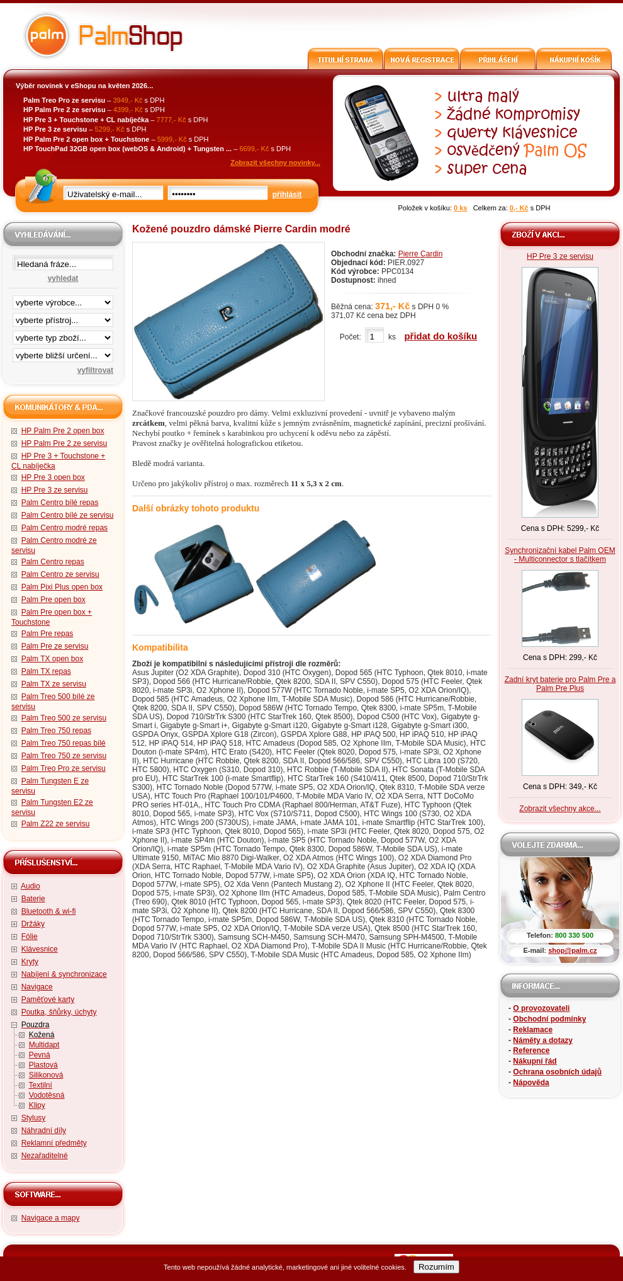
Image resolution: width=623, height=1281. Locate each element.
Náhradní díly (43, 1130)
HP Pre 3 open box (53, 477)
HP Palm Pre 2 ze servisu (64, 443)
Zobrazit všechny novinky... (275, 162)
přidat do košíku (440, 336)
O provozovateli (541, 1008)
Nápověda (531, 1082)
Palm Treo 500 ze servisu (63, 718)
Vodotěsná (47, 1095)
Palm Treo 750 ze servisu (63, 755)
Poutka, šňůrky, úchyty (59, 1012)
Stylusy (33, 1117)
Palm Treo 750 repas (56, 730)
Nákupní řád (534, 1061)
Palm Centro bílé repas (60, 502)
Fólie (29, 936)
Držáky (33, 923)
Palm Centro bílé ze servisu (67, 515)
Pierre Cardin (420, 253)
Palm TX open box (52, 658)
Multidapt (44, 1044)
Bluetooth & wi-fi (48, 911)
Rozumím (436, 1267)
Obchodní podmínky (549, 1019)
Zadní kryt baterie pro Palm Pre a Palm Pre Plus (560, 684)
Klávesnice (39, 949)
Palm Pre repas (47, 633)
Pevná (39, 1054)
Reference (531, 1050)
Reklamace (533, 1029)
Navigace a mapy (50, 1218)
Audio (30, 886)
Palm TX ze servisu (53, 684)
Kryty (29, 961)
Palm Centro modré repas (64, 527)
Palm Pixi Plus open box (62, 587)
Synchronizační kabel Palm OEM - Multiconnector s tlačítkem (560, 555)
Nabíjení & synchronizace (64, 974)
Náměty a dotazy (543, 1040)
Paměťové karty (48, 999)
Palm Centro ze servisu (60, 574)
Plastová (43, 1065)
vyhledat (63, 278)
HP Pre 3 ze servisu (54, 490)
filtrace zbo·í (63, 335)
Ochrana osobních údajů (557, 1072)
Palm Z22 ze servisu (55, 823)
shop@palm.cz (572, 950)
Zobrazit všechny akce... (559, 808)
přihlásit (287, 194)
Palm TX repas (46, 671)
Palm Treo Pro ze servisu (63, 768)
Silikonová (46, 1075)
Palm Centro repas (52, 561)
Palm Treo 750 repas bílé (63, 743)
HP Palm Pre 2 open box (62, 430)
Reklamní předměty (54, 1143)
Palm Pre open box (53, 599)
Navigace (37, 986)
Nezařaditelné (44, 1155)
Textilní (40, 1085)
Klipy (37, 1105)
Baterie (33, 898)
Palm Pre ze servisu (55, 646)
